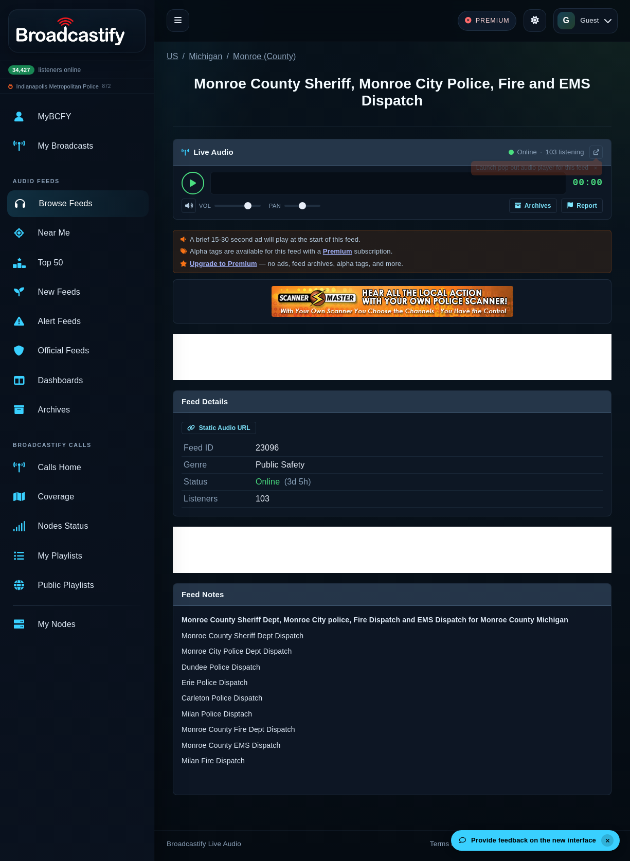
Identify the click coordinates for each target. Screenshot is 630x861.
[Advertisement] (392, 357)
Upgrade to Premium (223, 263)
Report (582, 205)
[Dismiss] (607, 840)
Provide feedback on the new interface (527, 840)
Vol (205, 206)
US (172, 56)
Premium (337, 251)
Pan (275, 206)
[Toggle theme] (535, 20)
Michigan (205, 56)
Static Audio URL (218, 428)
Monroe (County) (264, 56)
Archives (533, 205)
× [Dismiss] (595, 170)
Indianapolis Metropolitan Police (57, 86)
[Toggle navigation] (178, 20)
